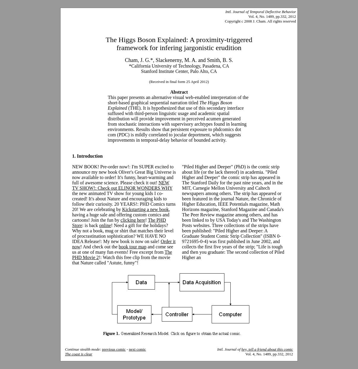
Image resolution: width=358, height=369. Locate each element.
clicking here (133, 220)
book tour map (132, 246)
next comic (137, 349)
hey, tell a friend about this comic (267, 349)
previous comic (114, 349)
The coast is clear (78, 354)
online (105, 225)
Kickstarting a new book (145, 209)
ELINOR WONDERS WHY (145, 188)
